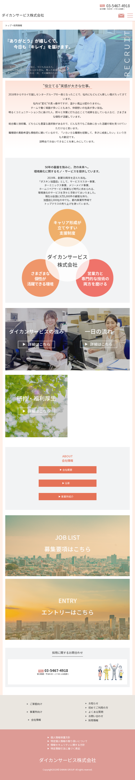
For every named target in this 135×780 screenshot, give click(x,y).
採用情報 (93, 720)
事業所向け (36, 712)
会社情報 (36, 719)
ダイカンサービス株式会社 (67, 760)
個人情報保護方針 (60, 737)
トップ (8, 25)
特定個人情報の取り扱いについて (69, 741)
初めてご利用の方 (98, 707)
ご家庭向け (36, 704)
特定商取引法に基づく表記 (65, 748)
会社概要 (67, 469)
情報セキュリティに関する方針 (68, 745)
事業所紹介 (67, 496)
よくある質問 (95, 712)
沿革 (67, 483)
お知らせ (93, 703)
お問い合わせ (95, 716)
